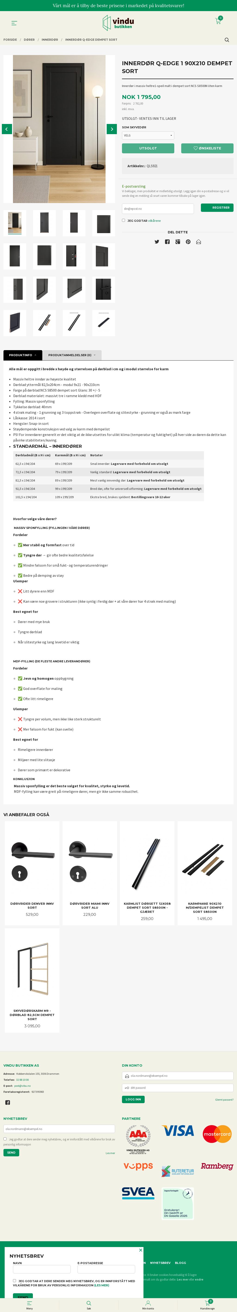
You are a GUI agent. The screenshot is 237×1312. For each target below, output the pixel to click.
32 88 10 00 (22, 1079)
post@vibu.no (22, 1085)
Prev (7, 129)
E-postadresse (106, 1267)
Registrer (221, 207)
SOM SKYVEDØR (134, 127)
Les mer (110, 1153)
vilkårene (154, 221)
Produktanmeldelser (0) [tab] (69, 355)
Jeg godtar (137, 220)
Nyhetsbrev (160, 1263)
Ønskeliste (207, 148)
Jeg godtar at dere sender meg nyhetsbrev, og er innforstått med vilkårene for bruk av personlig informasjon (59, 1141)
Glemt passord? (224, 1099)
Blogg (180, 1263)
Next (112, 129)
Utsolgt (148, 148)
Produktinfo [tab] (20, 355)
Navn (42, 1267)
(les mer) (101, 1285)
